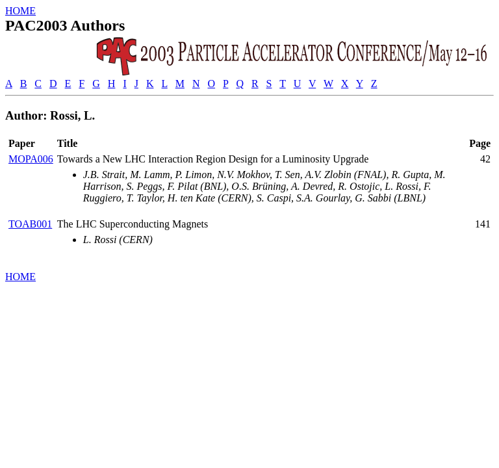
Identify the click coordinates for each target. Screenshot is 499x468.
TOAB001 (30, 223)
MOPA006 (30, 158)
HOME (20, 10)
